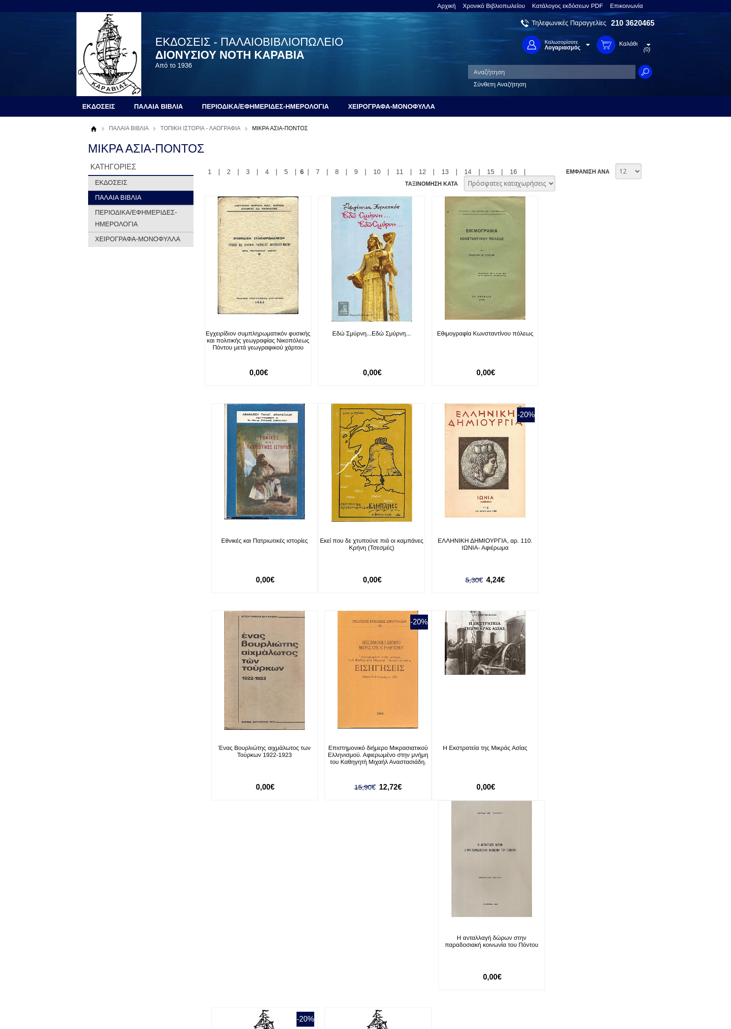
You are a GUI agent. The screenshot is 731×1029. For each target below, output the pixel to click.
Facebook (465, 927)
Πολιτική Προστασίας (122, 956)
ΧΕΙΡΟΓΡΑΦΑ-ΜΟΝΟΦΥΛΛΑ (137, 239)
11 (399, 171)
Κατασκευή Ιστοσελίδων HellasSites (595, 1006)
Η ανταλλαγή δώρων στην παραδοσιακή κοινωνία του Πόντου (362, 752)
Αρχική (446, 5)
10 (377, 171)
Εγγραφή (333, 941)
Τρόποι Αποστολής (232, 951)
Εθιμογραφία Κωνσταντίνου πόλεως (470, 333)
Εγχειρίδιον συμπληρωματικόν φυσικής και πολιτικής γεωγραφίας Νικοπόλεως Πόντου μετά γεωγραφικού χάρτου (255, 344)
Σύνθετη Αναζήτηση (500, 84)
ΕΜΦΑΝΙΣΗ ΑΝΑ (587, 171)
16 (513, 171)
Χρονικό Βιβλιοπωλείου (494, 5)
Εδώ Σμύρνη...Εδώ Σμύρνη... (362, 333)
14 (468, 171)
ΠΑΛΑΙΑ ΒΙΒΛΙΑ (129, 128)
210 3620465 (633, 23)
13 (445, 171)
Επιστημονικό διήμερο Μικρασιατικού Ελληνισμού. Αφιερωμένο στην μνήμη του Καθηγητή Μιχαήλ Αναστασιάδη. (577, 551)
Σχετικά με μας (113, 927)
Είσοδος (332, 927)
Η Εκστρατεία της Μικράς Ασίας (255, 748)
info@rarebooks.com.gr (578, 972)
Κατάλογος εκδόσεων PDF (567, 5)
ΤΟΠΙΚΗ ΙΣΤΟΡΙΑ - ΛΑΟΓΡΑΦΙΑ (200, 128)
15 (491, 171)
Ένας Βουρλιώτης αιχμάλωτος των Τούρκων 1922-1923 (470, 544)
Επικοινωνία (626, 5)
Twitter (460, 942)
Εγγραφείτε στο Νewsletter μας (266, 877)
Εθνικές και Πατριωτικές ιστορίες (577, 333)
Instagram (465, 957)
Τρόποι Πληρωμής (232, 936)
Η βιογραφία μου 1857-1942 (470, 748)
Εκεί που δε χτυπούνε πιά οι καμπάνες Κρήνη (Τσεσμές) (255, 544)
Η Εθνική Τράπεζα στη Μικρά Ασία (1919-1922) (577, 752)
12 (422, 171)
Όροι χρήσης (111, 941)
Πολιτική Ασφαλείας (233, 965)
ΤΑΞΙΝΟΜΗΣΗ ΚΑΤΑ (431, 184)
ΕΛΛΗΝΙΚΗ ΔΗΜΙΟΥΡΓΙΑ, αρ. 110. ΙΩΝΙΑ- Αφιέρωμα (362, 544)
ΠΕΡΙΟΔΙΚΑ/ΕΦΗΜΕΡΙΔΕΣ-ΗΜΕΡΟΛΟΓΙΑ (136, 218)
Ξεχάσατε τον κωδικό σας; (356, 956)
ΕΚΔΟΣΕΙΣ (111, 182)
